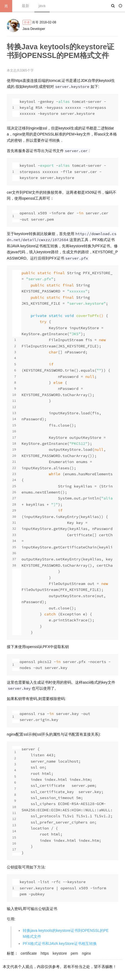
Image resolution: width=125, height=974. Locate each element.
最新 (25, 6)
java (42, 6)
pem (74, 953)
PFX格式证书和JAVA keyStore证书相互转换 (60, 943)
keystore (60, 953)
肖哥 (35, 22)
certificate (29, 953)
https (45, 953)
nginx (86, 953)
